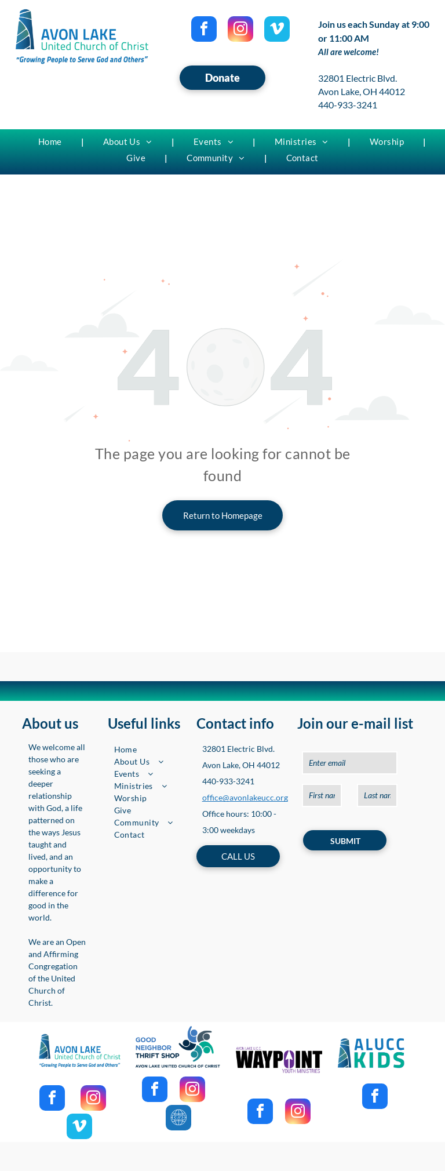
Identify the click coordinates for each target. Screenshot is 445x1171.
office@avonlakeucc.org (245, 797)
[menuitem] (51, 141)
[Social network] (178, 1119)
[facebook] (204, 30)
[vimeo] (277, 30)
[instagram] (240, 30)
